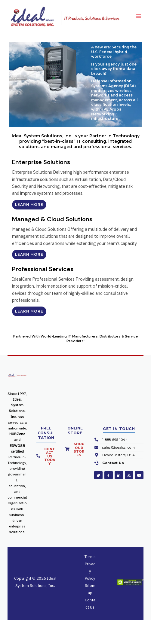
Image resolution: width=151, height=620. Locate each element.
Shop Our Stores (79, 449)
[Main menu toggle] (138, 16)
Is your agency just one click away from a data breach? (114, 69)
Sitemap (90, 589)
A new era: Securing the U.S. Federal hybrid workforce (114, 52)
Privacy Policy (90, 571)
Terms (90, 556)
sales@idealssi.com (118, 447)
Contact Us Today (49, 456)
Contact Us (113, 463)
